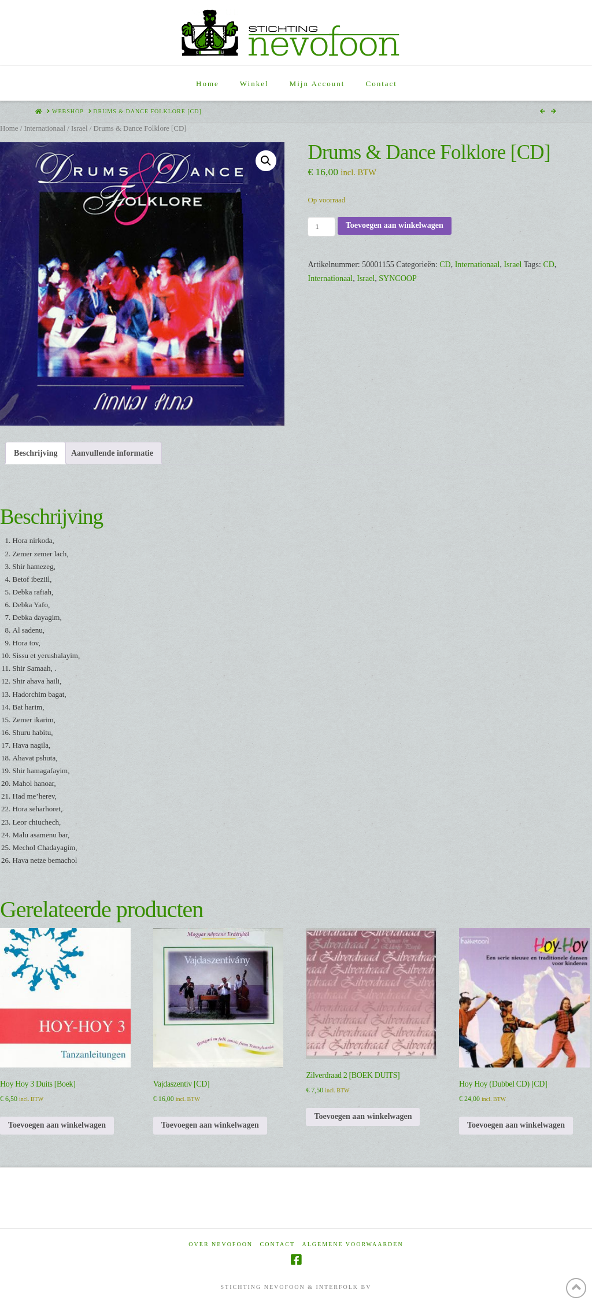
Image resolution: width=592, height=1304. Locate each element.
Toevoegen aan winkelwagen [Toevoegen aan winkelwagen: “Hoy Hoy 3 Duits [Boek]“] (57, 1125)
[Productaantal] (321, 227)
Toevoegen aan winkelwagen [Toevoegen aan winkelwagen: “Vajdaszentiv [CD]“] (210, 1125)
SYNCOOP (397, 278)
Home (9, 128)
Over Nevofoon (220, 1244)
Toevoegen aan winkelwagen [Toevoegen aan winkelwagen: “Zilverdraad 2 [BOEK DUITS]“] (363, 1116)
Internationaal (44, 128)
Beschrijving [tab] (35, 453)
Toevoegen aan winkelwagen (394, 225)
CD (444, 264)
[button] (266, 160)
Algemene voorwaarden (353, 1244)
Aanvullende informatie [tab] (112, 453)
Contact (277, 1244)
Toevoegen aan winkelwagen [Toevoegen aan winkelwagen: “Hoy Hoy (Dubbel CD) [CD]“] (516, 1125)
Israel (79, 128)
